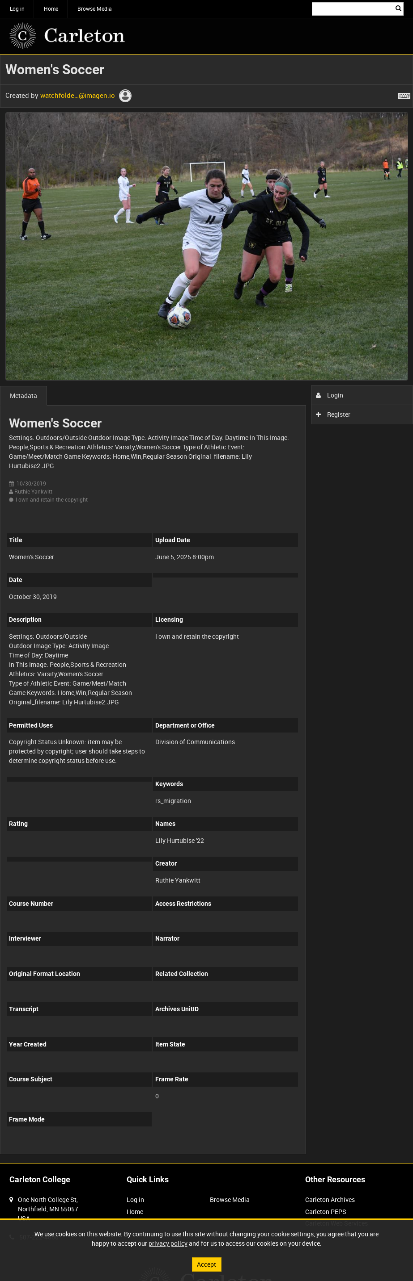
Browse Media (94, 8)
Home (51, 8)
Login (329, 395)
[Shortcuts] (404, 94)
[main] (206, 609)
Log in (17, 8)
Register (333, 414)
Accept (206, 1264)
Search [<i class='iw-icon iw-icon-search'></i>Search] (398, 8)
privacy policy (168, 1243)
